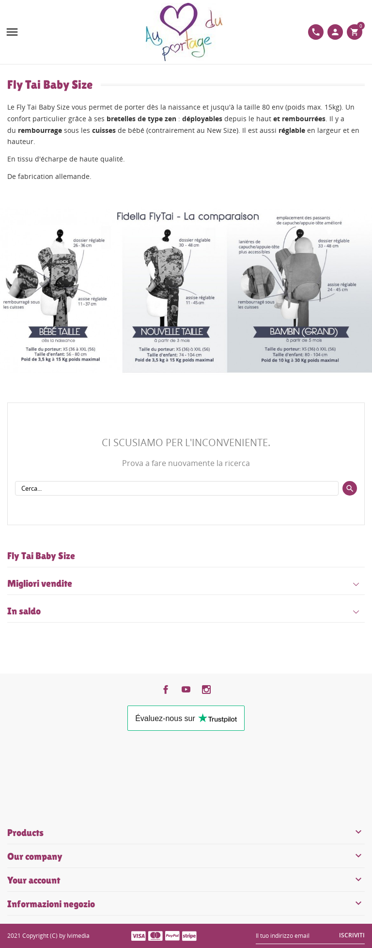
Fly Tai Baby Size (41, 555)
